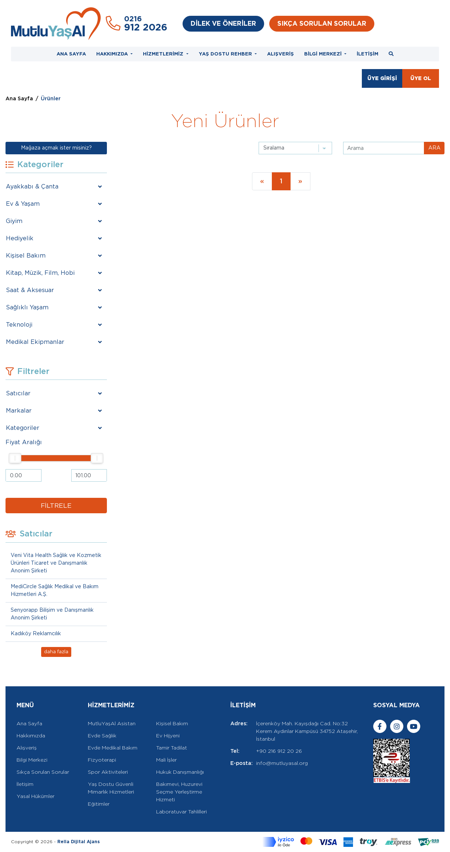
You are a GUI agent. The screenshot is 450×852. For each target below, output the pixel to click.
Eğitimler (98, 804)
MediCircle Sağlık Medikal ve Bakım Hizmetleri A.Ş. (54, 590)
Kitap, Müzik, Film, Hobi (40, 272)
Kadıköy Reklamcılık (36, 633)
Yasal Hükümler (35, 796)
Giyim (14, 221)
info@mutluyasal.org (282, 763)
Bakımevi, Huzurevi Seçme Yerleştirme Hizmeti (179, 791)
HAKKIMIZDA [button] (112, 54)
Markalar (19, 410)
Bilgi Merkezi (32, 760)
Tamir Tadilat (171, 748)
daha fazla (56, 651)
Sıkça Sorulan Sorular (43, 772)
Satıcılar (18, 393)
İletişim (25, 784)
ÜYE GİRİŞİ (382, 78)
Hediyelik (19, 238)
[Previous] (262, 181)
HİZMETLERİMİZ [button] (164, 54)
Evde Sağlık (102, 735)
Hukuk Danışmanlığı (180, 772)
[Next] (300, 181)
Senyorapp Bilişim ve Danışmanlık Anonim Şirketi (52, 614)
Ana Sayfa (19, 98)
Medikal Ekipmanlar (35, 341)
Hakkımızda (31, 735)
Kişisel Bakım (26, 255)
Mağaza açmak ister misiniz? (56, 148)
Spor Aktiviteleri (108, 772)
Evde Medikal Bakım (112, 748)
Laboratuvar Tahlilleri (181, 812)
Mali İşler (166, 760)
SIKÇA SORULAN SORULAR (321, 23)
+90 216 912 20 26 (279, 751)
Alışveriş (27, 748)
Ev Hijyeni (168, 735)
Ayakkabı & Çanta (32, 186)
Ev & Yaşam (23, 203)
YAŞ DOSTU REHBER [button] (226, 54)
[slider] (15, 458)
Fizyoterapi (102, 760)
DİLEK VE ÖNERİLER (223, 23)
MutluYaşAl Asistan (112, 723)
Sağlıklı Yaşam (27, 307)
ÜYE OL (420, 78)
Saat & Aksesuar (30, 290)
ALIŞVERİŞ (280, 54)
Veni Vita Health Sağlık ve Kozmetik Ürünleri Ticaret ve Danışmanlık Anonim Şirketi (56, 563)
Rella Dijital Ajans (78, 841)
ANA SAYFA (71, 54)
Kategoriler (22, 427)
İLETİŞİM (367, 54)
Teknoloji (19, 324)
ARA (434, 148)
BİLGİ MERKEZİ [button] (323, 54)
